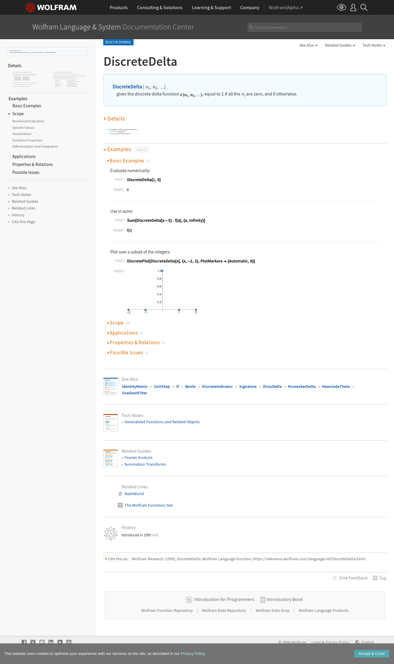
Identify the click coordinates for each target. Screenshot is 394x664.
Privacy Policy (337, 642)
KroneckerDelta (302, 386)
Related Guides (338, 45)
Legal (316, 642)
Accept (372, 653)
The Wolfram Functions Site (148, 505)
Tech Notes (372, 45)
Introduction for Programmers (224, 599)
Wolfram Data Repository (224, 610)
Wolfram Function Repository (167, 610)
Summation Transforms (145, 464)
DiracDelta (272, 386)
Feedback (353, 578)
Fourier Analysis (138, 457)
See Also (306, 45)
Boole (190, 386)
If (177, 386)
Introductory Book (285, 599)
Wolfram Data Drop (273, 610)
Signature (248, 386)
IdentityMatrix (134, 386)
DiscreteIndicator (217, 386)
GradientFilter (134, 393)
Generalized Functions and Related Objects (162, 421)
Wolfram (298, 642)
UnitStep (162, 386)
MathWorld (134, 493)
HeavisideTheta (336, 386)
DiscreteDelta (12, 50)
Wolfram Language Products (324, 610)
